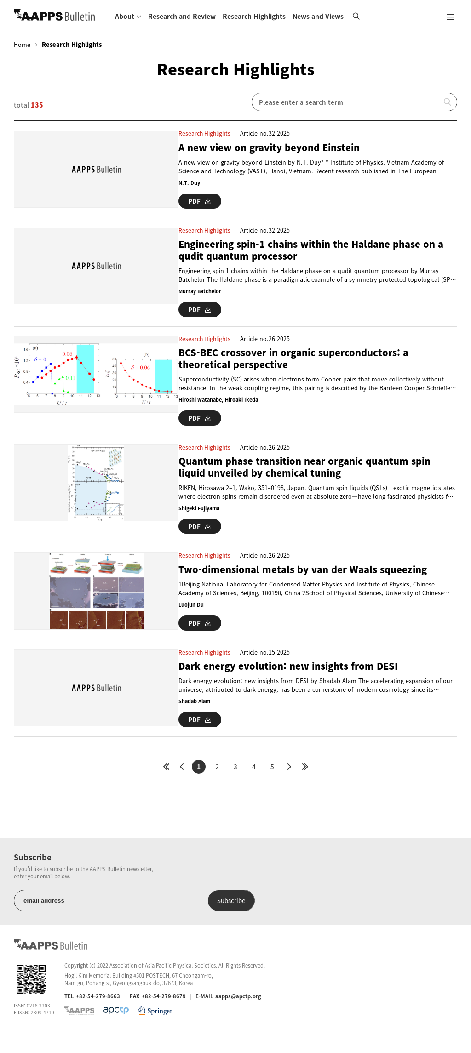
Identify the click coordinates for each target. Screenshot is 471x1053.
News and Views (318, 16)
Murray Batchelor (197, 299)
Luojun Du (187, 611)
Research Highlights (254, 16)
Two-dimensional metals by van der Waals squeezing (307, 575)
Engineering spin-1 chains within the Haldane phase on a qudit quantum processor (312, 257)
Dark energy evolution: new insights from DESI (291, 679)
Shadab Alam (192, 714)
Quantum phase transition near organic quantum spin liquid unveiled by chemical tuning (309, 473)
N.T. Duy (185, 182)
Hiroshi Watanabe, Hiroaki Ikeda (216, 407)
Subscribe (174, 921)
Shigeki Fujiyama (196, 515)
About (124, 16)
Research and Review (182, 16)
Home (22, 44)
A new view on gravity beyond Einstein (271, 147)
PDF (196, 199)
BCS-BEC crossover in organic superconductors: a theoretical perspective (296, 365)
